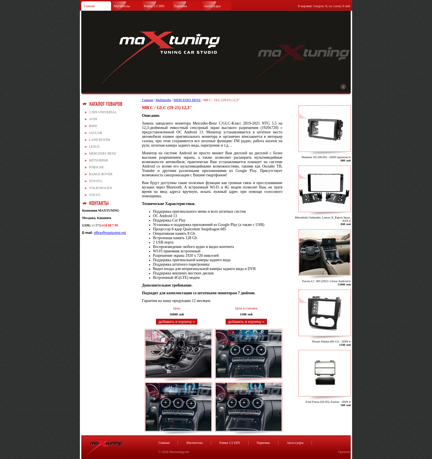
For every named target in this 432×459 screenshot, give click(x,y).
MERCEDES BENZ (102, 153)
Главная (89, 6)
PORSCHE (96, 167)
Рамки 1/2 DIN (154, 6)
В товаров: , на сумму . (324, 6)
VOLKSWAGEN (100, 188)
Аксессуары (212, 6)
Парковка (180, 6)
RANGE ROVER (100, 174)
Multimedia (163, 100)
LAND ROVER (99, 140)
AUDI (93, 119)
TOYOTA (95, 181)
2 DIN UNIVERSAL (103, 112)
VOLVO (94, 195)
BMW (93, 126)
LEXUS (94, 146)
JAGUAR (95, 133)
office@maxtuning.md (110, 233)
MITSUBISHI (98, 160)
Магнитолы (122, 6)
